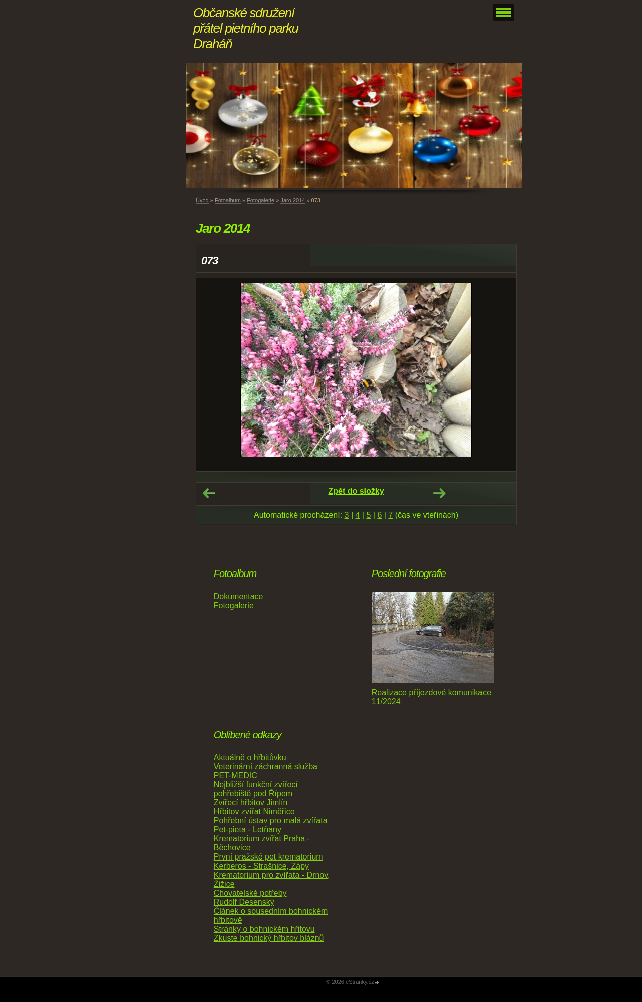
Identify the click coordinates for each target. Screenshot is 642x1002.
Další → (439, 493)
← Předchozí (208, 493)
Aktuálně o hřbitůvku (250, 757)
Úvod (202, 200)
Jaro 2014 (292, 200)
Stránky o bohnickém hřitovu (264, 929)
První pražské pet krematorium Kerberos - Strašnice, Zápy (268, 861)
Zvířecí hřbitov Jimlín (251, 802)
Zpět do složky (356, 491)
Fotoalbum (228, 200)
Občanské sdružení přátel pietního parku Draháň (245, 28)
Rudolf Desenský (244, 902)
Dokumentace (238, 596)
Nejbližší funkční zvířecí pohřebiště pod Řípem (256, 789)
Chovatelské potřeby (250, 893)
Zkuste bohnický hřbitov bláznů (269, 938)
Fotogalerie (260, 200)
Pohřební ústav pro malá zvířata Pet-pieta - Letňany (271, 825)
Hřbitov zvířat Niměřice (254, 811)
